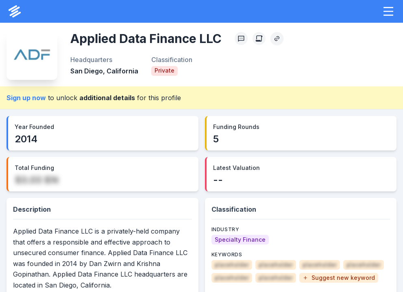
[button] (388, 11)
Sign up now (26, 98)
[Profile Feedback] (241, 38)
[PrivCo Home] (15, 11)
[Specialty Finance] (240, 240)
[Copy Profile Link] (276, 38)
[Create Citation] (259, 38)
